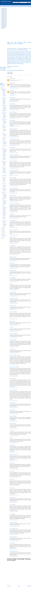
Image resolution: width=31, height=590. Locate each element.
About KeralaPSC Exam (5, 8)
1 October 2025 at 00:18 (14, 168)
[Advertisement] (16, 15)
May (3, 231)
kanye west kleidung (12, 112)
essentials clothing (12, 339)
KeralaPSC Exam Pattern (5, 11)
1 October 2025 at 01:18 (14, 234)
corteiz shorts (11, 103)
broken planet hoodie (12, 536)
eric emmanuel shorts (13, 522)
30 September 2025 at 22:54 (14, 118)
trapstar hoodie (12, 305)
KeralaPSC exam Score (4, 15)
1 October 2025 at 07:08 (14, 452)
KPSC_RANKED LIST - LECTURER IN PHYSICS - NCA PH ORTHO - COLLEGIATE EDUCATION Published (19, 49)
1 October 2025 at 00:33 (14, 185)
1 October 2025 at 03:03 (14, 376)
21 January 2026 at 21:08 (14, 534)
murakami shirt (12, 237)
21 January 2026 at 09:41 (14, 460)
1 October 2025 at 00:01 (14, 152)
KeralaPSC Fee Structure (5, 13)
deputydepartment (12, 416)
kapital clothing (12, 277)
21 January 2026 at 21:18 (14, 540)
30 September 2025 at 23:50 (14, 145)
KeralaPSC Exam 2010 (4, 9)
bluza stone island (12, 292)
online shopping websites (13, 551)
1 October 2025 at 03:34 (14, 400)
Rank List (9, 67)
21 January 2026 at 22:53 (14, 556)
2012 (2, 238)
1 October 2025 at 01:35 (14, 268)
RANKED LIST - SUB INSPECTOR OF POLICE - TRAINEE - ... (4, 93)
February (3, 235)
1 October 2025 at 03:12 (14, 387)
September (3, 89)
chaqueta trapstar (12, 423)
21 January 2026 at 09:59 (14, 477)
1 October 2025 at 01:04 (14, 218)
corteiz (11, 327)
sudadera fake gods (12, 311)
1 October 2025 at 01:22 (14, 243)
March (3, 234)
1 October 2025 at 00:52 (14, 193)
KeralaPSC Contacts (4, 26)
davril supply (11, 97)
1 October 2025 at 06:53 (14, 435)
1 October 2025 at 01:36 (14, 275)
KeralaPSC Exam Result (5, 16)
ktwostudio (11, 471)
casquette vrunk (12, 195)
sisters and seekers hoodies (13, 170)
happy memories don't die (13, 454)
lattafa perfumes (12, 378)
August (3, 227)
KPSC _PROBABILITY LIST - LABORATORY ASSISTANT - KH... (4, 143)
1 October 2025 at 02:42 (14, 337)
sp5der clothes (12, 120)
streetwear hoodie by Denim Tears (14, 355)
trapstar (11, 214)
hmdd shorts (11, 445)
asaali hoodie (11, 349)
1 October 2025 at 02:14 (14, 296)
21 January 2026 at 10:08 (14, 485)
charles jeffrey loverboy (13, 298)
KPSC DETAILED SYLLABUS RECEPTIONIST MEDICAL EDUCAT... (4, 209)
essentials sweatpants (12, 128)
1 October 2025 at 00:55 (14, 201)
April (3, 232)
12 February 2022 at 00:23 (14, 80)
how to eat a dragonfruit (13, 528)
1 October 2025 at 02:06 (14, 281)
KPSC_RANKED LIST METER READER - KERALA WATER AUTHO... (4, 101)
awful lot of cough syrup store (14, 139)
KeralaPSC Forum (4, 25)
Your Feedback (3, 27)
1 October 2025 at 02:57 (14, 364)
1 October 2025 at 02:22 (14, 309)
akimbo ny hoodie (12, 177)
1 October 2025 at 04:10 (14, 428)
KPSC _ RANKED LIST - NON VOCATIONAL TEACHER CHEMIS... (4, 136)
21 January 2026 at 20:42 (14, 511)
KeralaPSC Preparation (4, 19)
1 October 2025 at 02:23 (14, 325)
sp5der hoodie (12, 147)
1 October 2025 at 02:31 (14, 331)
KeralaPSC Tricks (4, 22)
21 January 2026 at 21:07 (14, 526)
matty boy (11, 430)
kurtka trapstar (12, 402)
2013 (2, 88)
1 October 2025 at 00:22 (14, 175)
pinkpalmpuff (11, 321)
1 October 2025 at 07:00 (14, 442)
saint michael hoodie (12, 333)
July (2, 228)
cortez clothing (12, 504)
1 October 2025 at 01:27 (14, 260)
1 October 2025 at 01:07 (14, 227)
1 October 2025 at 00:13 (14, 158)
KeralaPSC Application (4, 14)
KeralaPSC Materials (4, 20)
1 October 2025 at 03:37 (14, 407)
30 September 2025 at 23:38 (14, 126)
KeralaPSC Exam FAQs (5, 18)
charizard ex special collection (14, 203)
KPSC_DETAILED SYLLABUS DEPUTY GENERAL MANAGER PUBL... (4, 201)
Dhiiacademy (11, 78)
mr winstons (11, 245)
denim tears (11, 497)
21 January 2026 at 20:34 (14, 502)
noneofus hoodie (12, 220)
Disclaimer (3, 28)
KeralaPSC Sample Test (5, 24)
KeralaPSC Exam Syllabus (5, 10)
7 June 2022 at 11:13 (13, 95)
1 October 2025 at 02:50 (14, 346)
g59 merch (11, 263)
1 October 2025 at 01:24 (14, 254)
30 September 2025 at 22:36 (14, 109)
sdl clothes (11, 479)
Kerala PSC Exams (6, 1)
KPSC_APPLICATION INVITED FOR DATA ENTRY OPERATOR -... (4, 171)
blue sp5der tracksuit (12, 161)
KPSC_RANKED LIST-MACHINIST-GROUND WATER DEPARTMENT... (4, 108)
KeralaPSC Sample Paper (5, 23)
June (3, 230)
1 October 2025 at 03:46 (14, 413)
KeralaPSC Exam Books (5, 17)
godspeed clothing (12, 270)
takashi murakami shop (13, 188)
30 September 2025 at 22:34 (14, 101)
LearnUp (11, 90)
